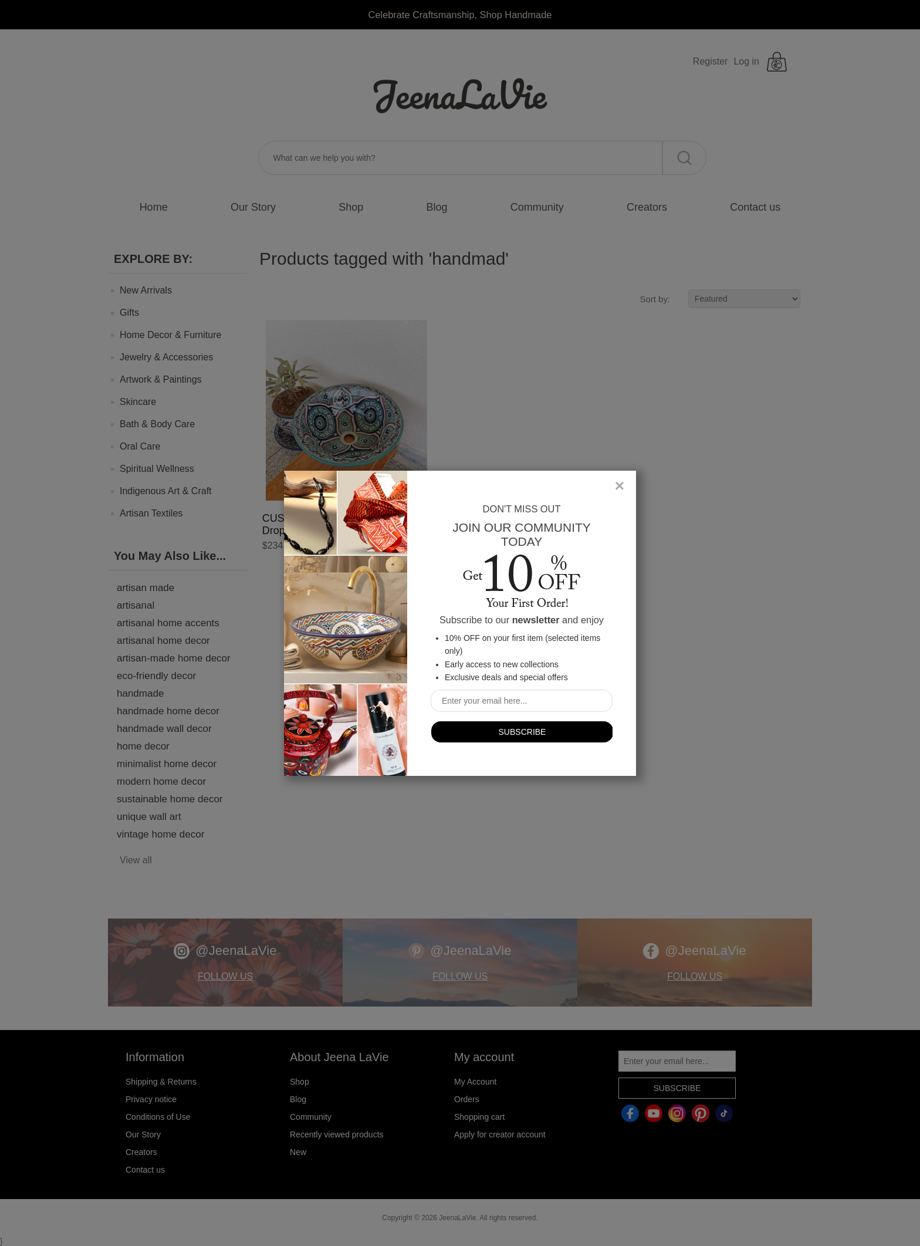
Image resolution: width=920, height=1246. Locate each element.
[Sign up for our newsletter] (522, 701)
